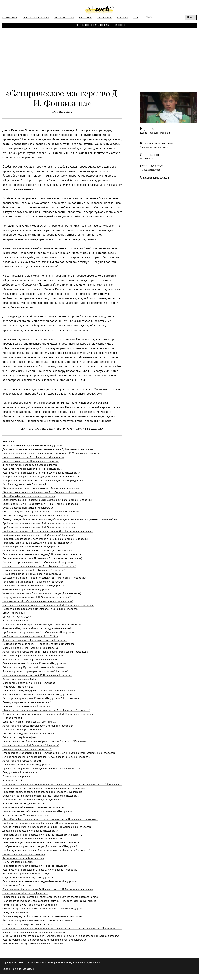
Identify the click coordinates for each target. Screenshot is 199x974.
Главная (78, 25)
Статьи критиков (155, 177)
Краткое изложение (157, 143)
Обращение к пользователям (18, 969)
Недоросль (119, 25)
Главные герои (152, 166)
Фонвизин (105, 25)
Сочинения (91, 25)
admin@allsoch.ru (90, 962)
